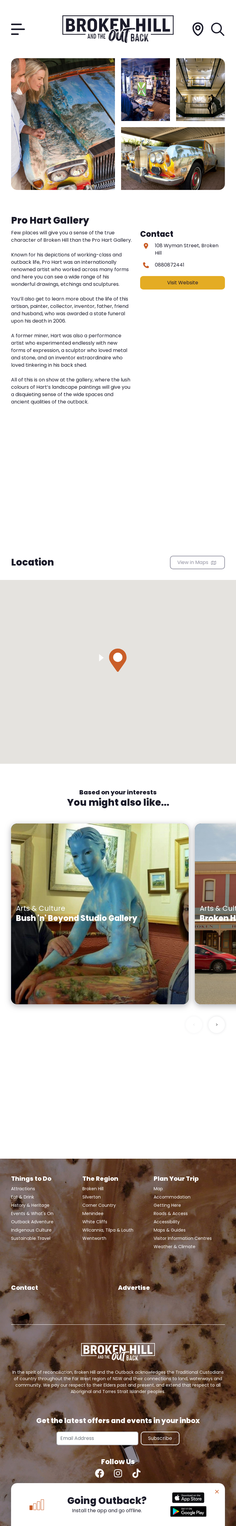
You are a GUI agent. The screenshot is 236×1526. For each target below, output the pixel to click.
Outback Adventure (32, 1222)
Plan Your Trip (176, 1178)
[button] (118, 660)
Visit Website (182, 282)
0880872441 (169, 264)
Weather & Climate (174, 1247)
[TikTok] (136, 1473)
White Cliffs (94, 1222)
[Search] (218, 29)
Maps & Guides (170, 1230)
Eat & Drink (22, 1197)
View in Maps (196, 562)
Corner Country (99, 1205)
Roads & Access (171, 1213)
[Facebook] (99, 1473)
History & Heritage (30, 1205)
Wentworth (94, 1238)
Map (158, 1189)
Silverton (91, 1197)
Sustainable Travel (30, 1238)
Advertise (134, 1287)
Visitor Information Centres (183, 1238)
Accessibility (167, 1222)
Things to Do (31, 1178)
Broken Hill (93, 1189)
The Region (100, 1178)
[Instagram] (118, 1473)
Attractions (23, 1189)
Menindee (93, 1213)
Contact (24, 1287)
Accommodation (172, 1197)
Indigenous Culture (31, 1230)
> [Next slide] (216, 1024)
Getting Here (167, 1205)
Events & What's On (32, 1213)
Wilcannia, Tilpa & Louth (107, 1230)
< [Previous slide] (194, 1024)
